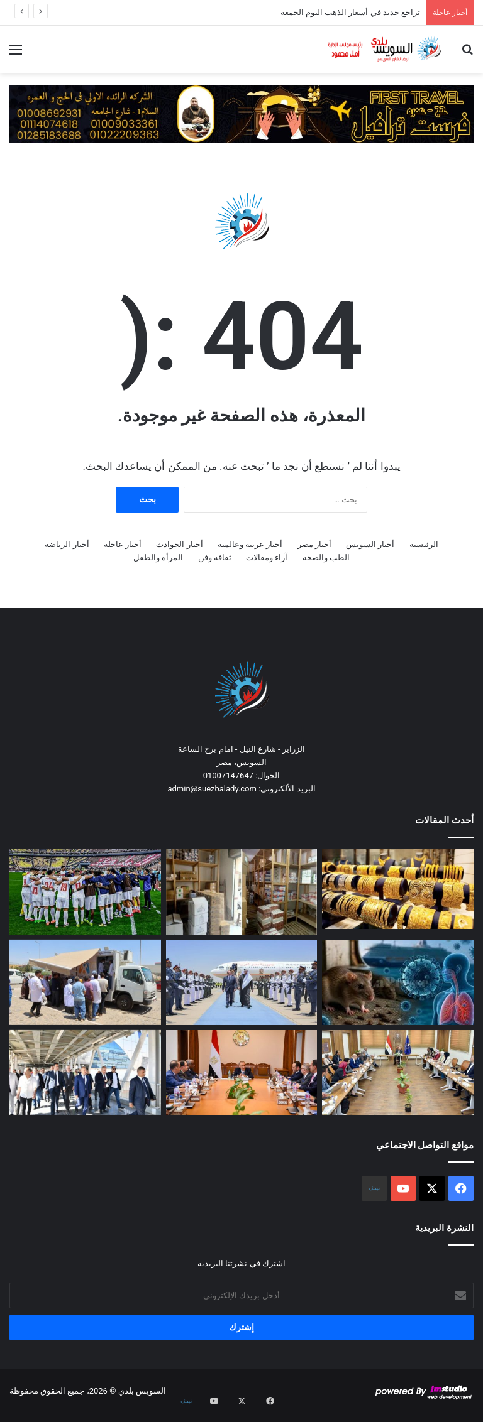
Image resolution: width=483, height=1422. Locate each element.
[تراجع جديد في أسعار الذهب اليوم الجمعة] (398, 889)
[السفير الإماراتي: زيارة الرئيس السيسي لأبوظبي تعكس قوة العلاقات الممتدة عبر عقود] (242, 982)
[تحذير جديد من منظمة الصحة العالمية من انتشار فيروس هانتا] (398, 982)
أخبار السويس (370, 544)
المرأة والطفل (158, 557)
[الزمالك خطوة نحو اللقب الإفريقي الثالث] (85, 892)
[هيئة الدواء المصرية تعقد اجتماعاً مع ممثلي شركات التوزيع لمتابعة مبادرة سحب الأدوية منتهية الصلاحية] (398, 1072)
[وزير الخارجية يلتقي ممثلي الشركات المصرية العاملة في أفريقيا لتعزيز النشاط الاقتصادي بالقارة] (242, 1072)
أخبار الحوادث (179, 544)
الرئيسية (423, 544)
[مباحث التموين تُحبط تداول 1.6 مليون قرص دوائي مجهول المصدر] (242, 892)
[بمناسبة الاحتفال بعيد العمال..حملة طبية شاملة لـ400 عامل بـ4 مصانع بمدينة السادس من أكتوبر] (85, 982)
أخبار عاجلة (123, 544)
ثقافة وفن (214, 557)
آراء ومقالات (266, 557)
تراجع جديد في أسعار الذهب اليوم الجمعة (350, 12)
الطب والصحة (326, 557)
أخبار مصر (314, 544)
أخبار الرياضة (67, 544)
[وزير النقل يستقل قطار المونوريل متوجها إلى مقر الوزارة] (85, 1072)
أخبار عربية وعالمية (250, 544)
